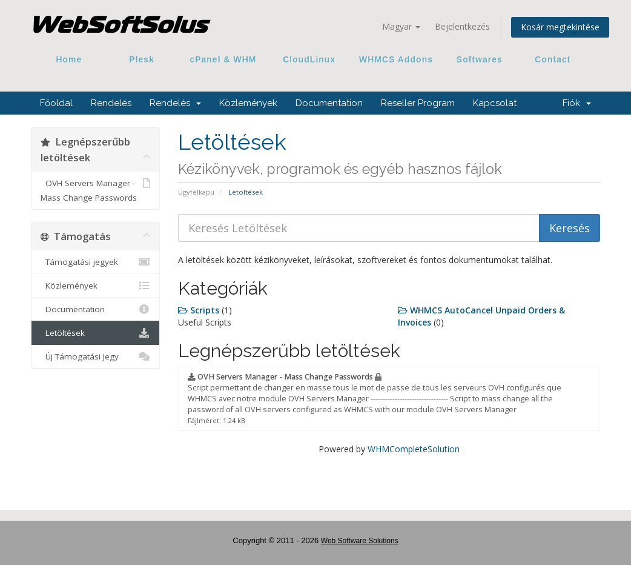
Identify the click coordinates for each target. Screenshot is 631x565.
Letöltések (95, 333)
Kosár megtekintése (560, 27)
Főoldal (56, 103)
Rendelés (111, 103)
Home (69, 59)
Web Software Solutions (359, 541)
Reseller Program (418, 103)
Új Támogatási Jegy (95, 356)
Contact (548, 59)
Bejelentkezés (462, 26)
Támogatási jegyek (95, 262)
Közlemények (248, 103)
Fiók (577, 103)
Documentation (329, 103)
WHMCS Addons (396, 59)
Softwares (480, 59)
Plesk (142, 59)
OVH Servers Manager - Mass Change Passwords (95, 189)
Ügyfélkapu (196, 191)
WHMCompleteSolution (414, 449)
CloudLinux (309, 59)
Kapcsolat (495, 103)
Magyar (401, 26)
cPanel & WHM (223, 59)
